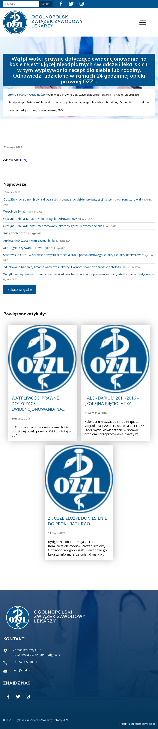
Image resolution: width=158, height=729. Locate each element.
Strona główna (17, 94)
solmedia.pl (148, 723)
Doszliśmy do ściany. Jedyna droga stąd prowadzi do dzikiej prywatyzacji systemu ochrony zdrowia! (72, 199)
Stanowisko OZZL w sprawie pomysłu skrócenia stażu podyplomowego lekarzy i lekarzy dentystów (72, 255)
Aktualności (36, 94)
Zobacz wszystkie (20, 290)
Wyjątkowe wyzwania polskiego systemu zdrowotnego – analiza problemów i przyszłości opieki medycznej (77, 274)
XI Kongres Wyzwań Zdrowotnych (26, 248)
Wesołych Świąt (14, 211)
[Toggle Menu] (142, 22)
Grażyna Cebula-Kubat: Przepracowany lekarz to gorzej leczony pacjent (52, 226)
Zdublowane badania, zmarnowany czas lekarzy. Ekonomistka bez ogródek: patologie (62, 267)
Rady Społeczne (14, 233)
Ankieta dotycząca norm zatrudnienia (29, 240)
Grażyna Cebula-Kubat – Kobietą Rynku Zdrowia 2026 (40, 219)
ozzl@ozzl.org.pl (24, 670)
